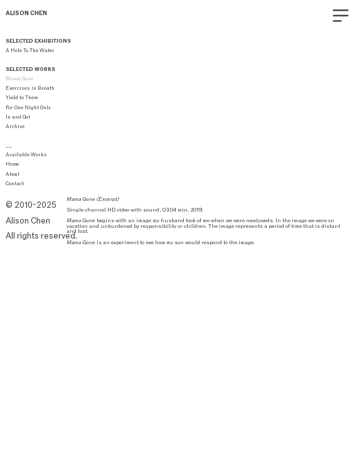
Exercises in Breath (30, 88)
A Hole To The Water (31, 50)
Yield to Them (22, 97)
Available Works (26, 154)
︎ (340, 16)
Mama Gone (19, 78)
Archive (15, 126)
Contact (15, 183)
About (12, 174)
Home (12, 164)
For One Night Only (28, 107)
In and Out (18, 117)
